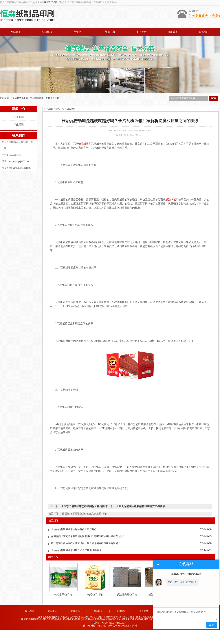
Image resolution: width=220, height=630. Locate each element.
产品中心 (78, 32)
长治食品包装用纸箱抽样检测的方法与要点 (140, 506)
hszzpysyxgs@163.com (19, 161)
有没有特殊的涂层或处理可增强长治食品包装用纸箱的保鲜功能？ (85, 543)
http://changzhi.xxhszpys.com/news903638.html (132, 130)
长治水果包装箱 (63, 594)
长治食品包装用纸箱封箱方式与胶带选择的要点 (76, 550)
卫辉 (129, 625)
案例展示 (141, 32)
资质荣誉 (173, 32)
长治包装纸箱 (95, 594)
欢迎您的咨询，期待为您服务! (186, 573)
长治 (120, 625)
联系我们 (204, 32)
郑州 (134, 625)
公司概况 (47, 32)
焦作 (115, 625)
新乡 (105, 625)
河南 (100, 625)
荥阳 (110, 625)
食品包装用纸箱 (20, 98)
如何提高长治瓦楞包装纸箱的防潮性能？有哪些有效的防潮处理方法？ (88, 536)
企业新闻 (18, 117)
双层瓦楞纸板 (50, 2)
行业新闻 (18, 124)
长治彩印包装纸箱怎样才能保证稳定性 (82, 506)
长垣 (124, 625)
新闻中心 (110, 32)
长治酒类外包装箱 (127, 594)
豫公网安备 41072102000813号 (110, 623)
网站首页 (16, 32)
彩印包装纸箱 (37, 98)
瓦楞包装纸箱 (52, 98)
